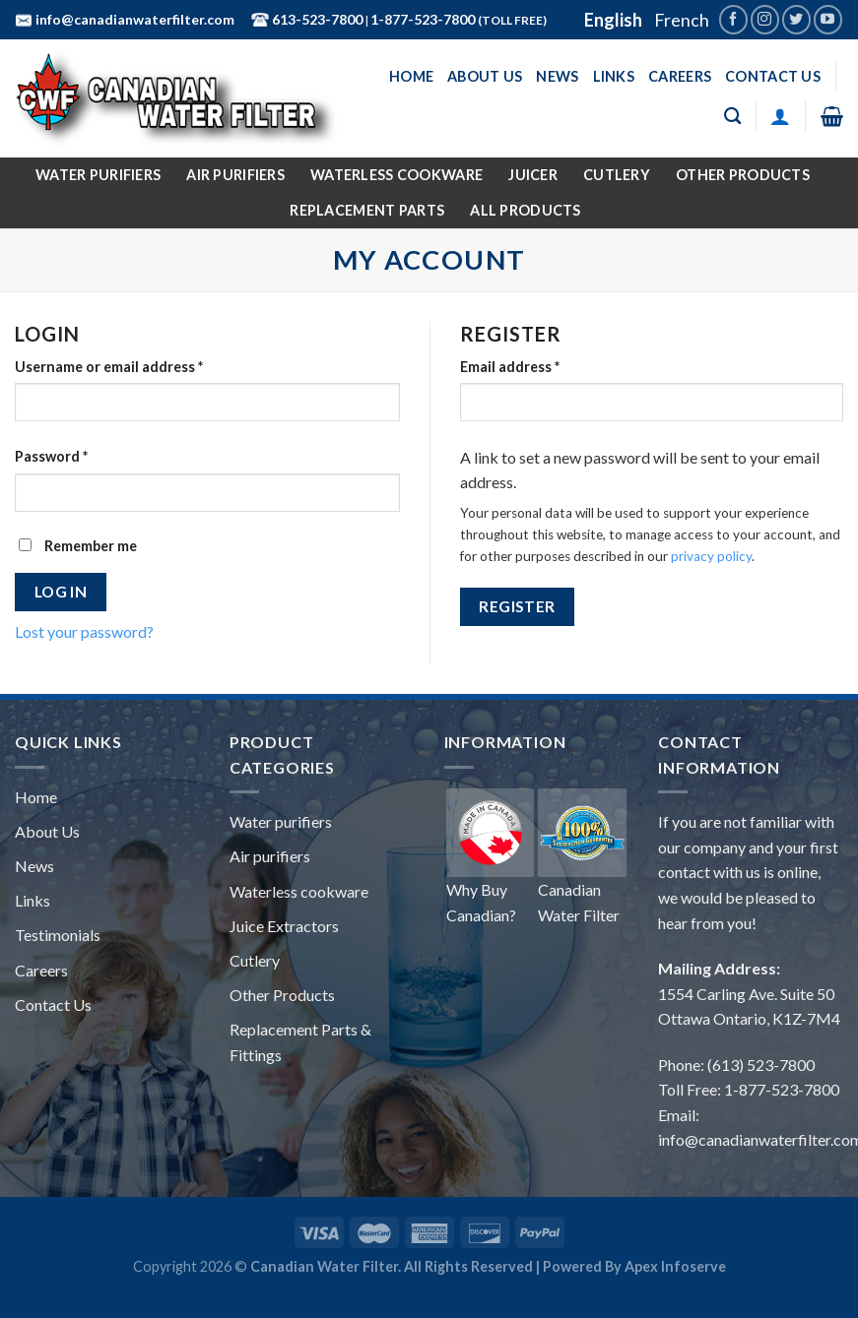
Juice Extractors (284, 925)
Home (411, 76)
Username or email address (109, 366)
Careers (679, 76)
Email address (510, 366)
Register (517, 606)
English (613, 20)
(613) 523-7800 (761, 1064)
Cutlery (616, 174)
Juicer (533, 174)
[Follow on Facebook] (733, 19)
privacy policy (711, 556)
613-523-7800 (316, 19)
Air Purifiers (235, 174)
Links (613, 76)
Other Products (743, 174)
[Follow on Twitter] (796, 19)
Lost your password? (84, 631)
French (681, 20)
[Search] (732, 116)
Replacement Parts (367, 210)
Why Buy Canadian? (490, 855)
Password (51, 456)
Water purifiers (281, 821)
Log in (61, 591)
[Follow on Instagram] (765, 19)
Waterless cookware (299, 891)
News (557, 76)
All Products (525, 210)
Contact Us (773, 76)
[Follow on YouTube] (828, 19)
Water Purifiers (98, 174)
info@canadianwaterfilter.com (133, 19)
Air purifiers (270, 856)
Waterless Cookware (396, 174)
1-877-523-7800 (424, 19)
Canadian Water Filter (582, 855)
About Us (484, 76)
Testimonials (57, 934)
